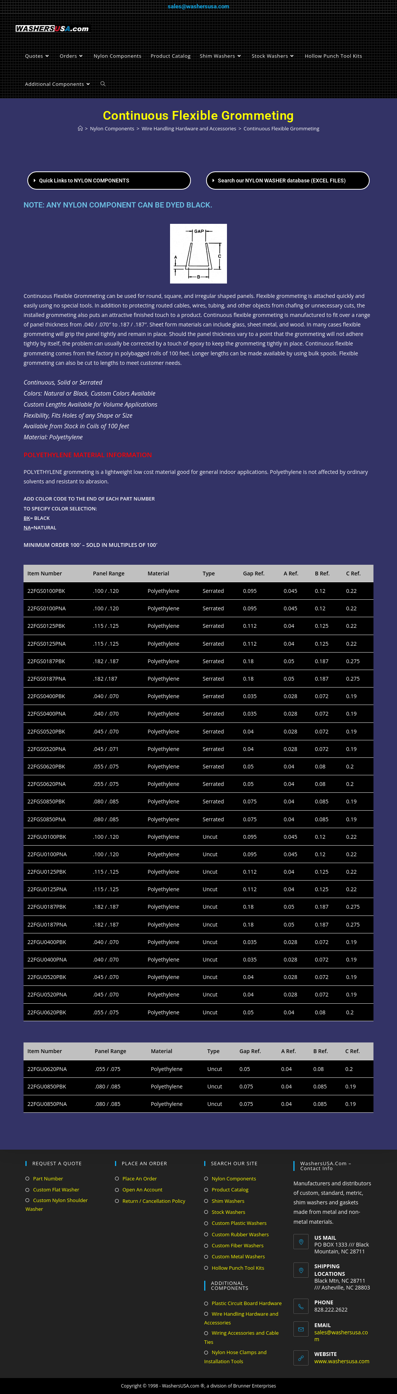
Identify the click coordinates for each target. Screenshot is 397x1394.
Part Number (48, 1178)
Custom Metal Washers (238, 1256)
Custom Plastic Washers (239, 1223)
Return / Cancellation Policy (154, 1201)
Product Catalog (230, 1189)
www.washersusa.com (341, 1361)
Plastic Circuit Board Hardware (247, 1303)
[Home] (80, 128)
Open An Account (142, 1189)
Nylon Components (234, 1178)
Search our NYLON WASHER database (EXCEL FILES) (282, 180)
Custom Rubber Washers (240, 1234)
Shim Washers (228, 1201)
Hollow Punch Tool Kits (238, 1267)
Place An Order (140, 1178)
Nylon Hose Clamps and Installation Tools (235, 1356)
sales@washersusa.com (198, 6)
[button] (109, 180)
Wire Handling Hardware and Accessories (241, 1318)
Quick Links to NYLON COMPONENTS (84, 180)
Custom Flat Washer (56, 1189)
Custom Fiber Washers (237, 1245)
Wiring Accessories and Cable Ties (241, 1337)
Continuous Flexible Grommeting (281, 128)
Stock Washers (228, 1212)
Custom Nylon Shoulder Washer (56, 1204)
